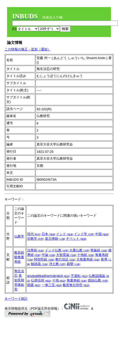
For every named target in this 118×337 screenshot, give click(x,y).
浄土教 (57, 264)
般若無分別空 (76, 285)
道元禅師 (55, 238)
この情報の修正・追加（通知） (28, 49)
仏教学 (19, 236)
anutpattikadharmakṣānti (48, 276)
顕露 (34, 285)
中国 (102, 234)
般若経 (19, 252)
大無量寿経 (88, 259)
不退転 (79, 276)
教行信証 (65, 259)
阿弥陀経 (44, 259)
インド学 (84, 234)
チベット (76, 238)
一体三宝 (52, 285)
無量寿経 (77, 280)
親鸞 (73, 264)
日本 (48, 234)
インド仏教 (57, 250)
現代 (34, 234)
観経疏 (39, 264)
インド (64, 234)
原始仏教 (98, 280)
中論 (48, 255)
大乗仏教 (79, 250)
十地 (59, 280)
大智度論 (66, 255)
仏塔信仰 (41, 280)
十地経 (85, 255)
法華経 (35, 250)
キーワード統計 (16, 299)
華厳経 (98, 250)
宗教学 (35, 238)
